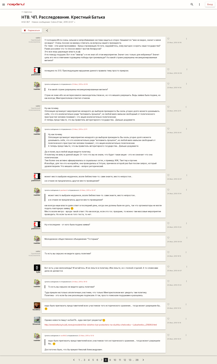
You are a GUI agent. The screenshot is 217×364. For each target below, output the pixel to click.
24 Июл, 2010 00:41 (174, 133)
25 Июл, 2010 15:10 (174, 308)
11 (120, 359)
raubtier (37, 89)
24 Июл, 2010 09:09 (174, 242)
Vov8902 (36, 310)
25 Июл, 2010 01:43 (174, 285)
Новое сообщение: (41, 22)
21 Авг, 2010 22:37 (66, 22)
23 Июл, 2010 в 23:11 (79, 129)
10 (115, 359)
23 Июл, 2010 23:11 (174, 111)
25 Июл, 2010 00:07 (174, 271)
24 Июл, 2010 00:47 (174, 179)
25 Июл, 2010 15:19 (174, 323)
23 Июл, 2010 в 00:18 (80, 84)
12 (125, 359)
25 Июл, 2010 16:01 (174, 339)
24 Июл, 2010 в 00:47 (88, 190)
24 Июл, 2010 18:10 (174, 256)
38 (137, 359)
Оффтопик (26, 12)
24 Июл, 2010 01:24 (174, 227)
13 (130, 359)
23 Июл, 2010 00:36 (174, 73)
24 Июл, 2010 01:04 (174, 194)
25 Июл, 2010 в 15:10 (86, 336)
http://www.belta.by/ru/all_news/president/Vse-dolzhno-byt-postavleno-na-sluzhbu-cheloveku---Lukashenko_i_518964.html (101, 325)
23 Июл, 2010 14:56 (174, 88)
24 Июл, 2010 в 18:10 (79, 282)
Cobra (53, 22)
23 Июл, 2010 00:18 (174, 43)
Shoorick (36, 324)
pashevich (35, 75)
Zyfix (38, 272)
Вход (210, 4)
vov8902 (63, 336)
